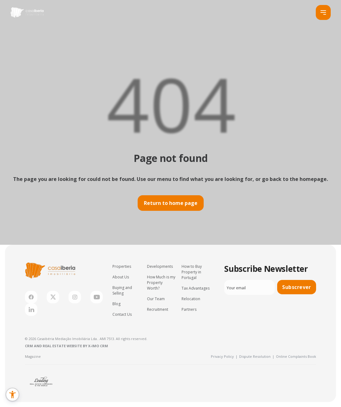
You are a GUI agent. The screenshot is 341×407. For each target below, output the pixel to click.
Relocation (191, 298)
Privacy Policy (224, 356)
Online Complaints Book (296, 356)
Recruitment (157, 309)
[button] (12, 394)
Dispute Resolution (256, 356)
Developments (160, 266)
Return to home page (170, 203)
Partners (189, 309)
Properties (121, 266)
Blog (116, 303)
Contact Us (122, 314)
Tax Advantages (196, 288)
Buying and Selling (122, 290)
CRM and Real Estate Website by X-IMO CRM (66, 345)
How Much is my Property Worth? (161, 282)
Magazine (33, 356)
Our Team (156, 298)
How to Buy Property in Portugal (192, 272)
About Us (120, 277)
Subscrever (296, 287)
